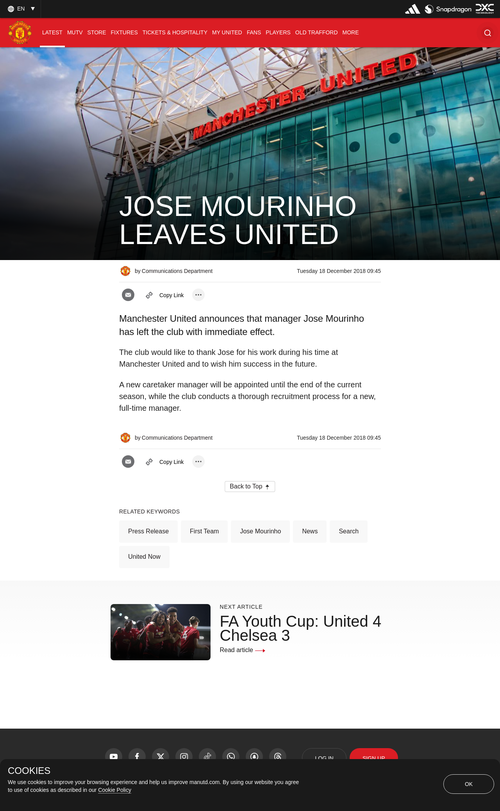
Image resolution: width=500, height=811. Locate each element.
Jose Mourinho (260, 531)
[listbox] (20, 9)
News (310, 531)
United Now (144, 556)
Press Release (148, 531)
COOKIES (29, 771)
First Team (204, 531)
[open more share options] (198, 295)
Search (349, 531)
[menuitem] (52, 32)
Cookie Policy (114, 790)
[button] (487, 32)
